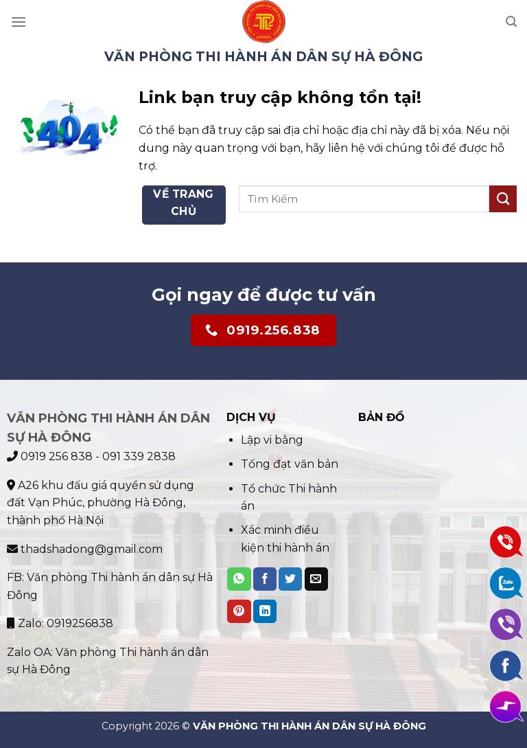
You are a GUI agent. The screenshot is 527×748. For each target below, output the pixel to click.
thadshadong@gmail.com (85, 549)
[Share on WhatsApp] (238, 579)
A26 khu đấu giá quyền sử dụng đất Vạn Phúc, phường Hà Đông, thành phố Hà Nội (100, 503)
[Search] (511, 21)
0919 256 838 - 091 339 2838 (91, 456)
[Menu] (18, 21)
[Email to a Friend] (316, 579)
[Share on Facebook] (265, 579)
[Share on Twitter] (290, 579)
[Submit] (503, 198)
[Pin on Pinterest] (238, 611)
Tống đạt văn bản (289, 464)
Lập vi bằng (272, 439)
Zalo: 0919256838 (60, 623)
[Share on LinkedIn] (265, 611)
